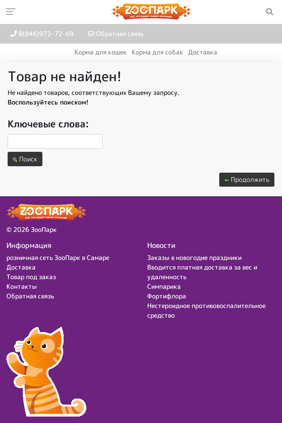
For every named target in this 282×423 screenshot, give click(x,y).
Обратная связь (116, 33)
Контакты (21, 286)
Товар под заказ (31, 276)
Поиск (25, 159)
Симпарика (164, 286)
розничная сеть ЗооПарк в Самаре (57, 257)
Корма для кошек (100, 52)
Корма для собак (157, 52)
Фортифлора (166, 296)
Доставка (202, 52)
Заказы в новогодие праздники (194, 257)
